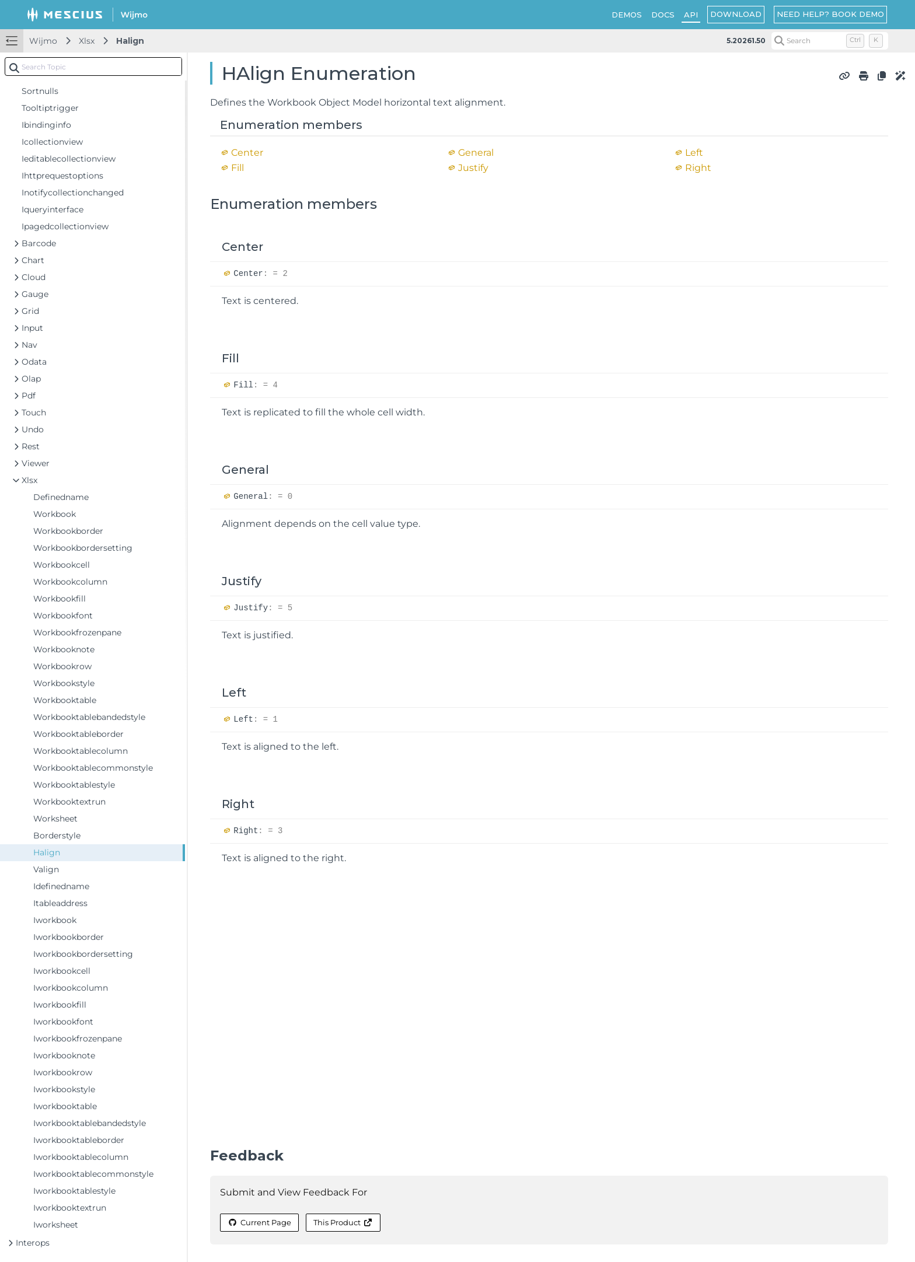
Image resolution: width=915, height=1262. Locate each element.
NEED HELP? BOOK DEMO (830, 14)
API (691, 14)
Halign (130, 41)
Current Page (259, 1222)
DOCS (663, 14)
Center (247, 152)
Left (694, 152)
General (476, 152)
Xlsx (87, 41)
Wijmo (43, 41)
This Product (343, 1222)
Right (698, 167)
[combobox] (93, 66)
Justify (473, 167)
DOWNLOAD (736, 14)
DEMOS (627, 14)
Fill (237, 167)
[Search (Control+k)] (829, 41)
